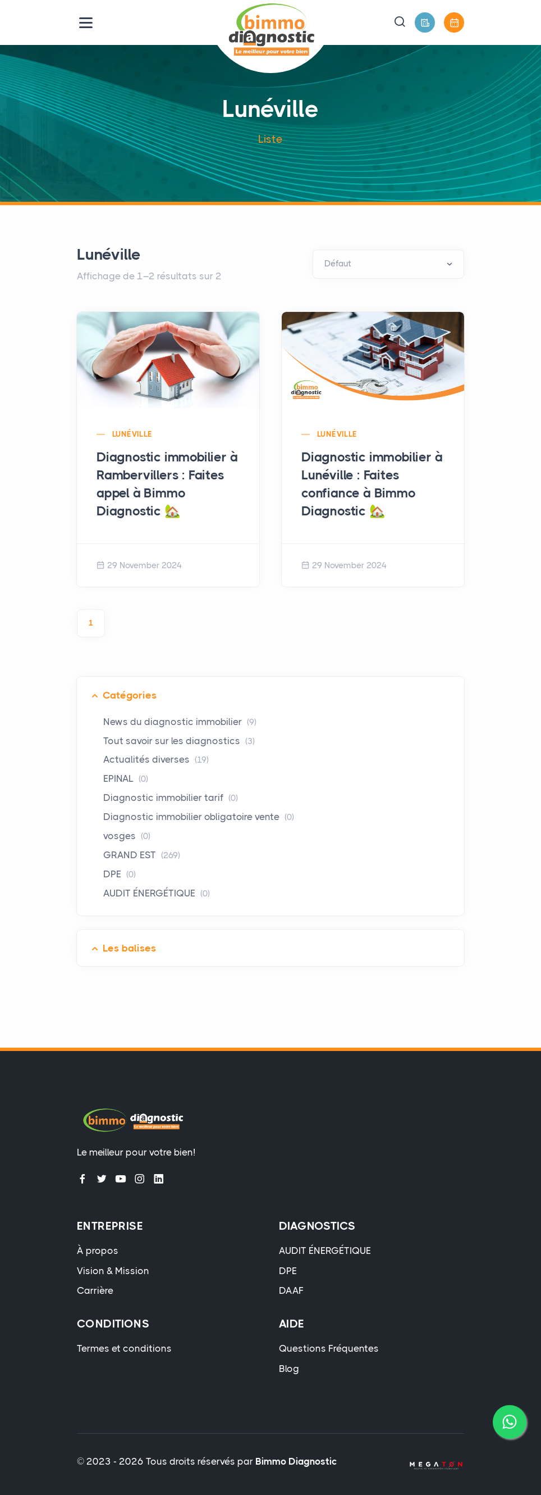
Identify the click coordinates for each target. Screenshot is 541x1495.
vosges (126, 835)
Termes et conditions (124, 1348)
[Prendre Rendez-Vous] (454, 22)
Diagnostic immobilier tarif (170, 797)
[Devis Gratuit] (425, 22)
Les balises (129, 948)
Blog (289, 1368)
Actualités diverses (156, 759)
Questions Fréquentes (329, 1348)
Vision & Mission (113, 1270)
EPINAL (125, 778)
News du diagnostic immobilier (179, 721)
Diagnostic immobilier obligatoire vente (198, 816)
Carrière (95, 1290)
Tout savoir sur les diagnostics (179, 740)
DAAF (291, 1290)
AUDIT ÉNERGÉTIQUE (156, 893)
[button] (399, 22)
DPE (119, 874)
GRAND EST (141, 854)
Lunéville (132, 433)
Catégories (130, 695)
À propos (97, 1250)
